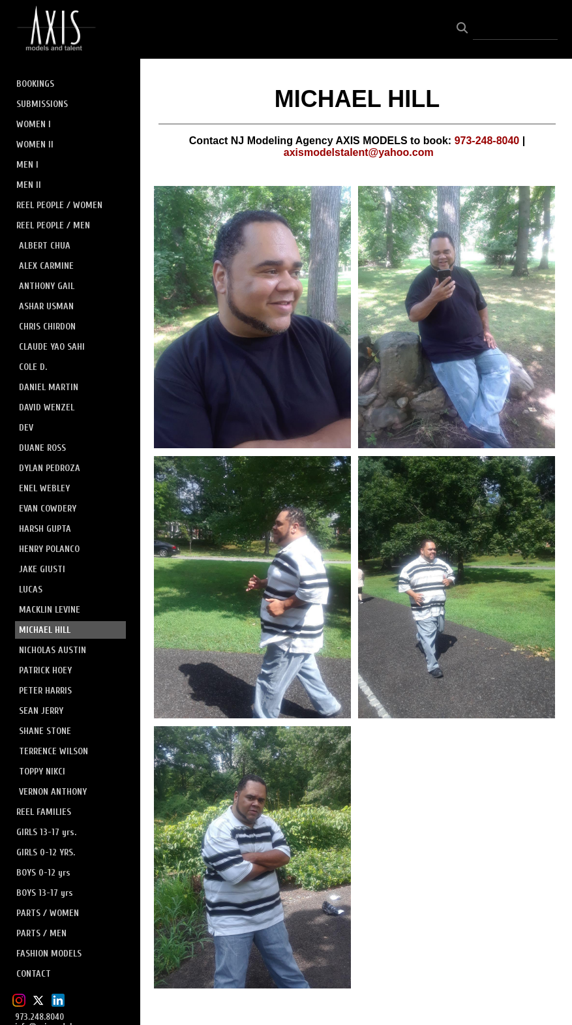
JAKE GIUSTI (42, 569)
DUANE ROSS (42, 447)
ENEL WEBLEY (44, 488)
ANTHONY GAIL (46, 286)
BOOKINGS (35, 83)
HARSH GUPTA (45, 528)
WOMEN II (34, 144)
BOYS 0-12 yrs (43, 872)
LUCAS (30, 589)
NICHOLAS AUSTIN (52, 650)
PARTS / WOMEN (47, 913)
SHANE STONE (45, 731)
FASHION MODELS (49, 953)
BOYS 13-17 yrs (44, 892)
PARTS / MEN (41, 933)
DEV (26, 427)
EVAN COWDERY (47, 508)
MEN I (27, 164)
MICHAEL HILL (44, 629)
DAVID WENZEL (46, 407)
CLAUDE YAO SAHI (52, 346)
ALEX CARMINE (46, 265)
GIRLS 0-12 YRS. (45, 852)
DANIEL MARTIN (48, 387)
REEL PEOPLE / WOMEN (59, 205)
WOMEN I (33, 124)
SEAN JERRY (41, 710)
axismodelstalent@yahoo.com (359, 152)
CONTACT (33, 973)
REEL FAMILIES (43, 812)
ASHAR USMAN (46, 306)
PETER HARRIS (45, 690)
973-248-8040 (487, 140)
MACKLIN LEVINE (49, 609)
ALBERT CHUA (44, 245)
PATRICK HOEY (45, 670)
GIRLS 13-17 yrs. (46, 832)
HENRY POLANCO (49, 549)
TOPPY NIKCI (42, 771)
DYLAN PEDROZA (49, 468)
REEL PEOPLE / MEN (53, 225)
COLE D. (33, 367)
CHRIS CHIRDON (47, 326)
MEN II (28, 185)
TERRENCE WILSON (53, 751)
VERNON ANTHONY (53, 791)
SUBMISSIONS (42, 104)
